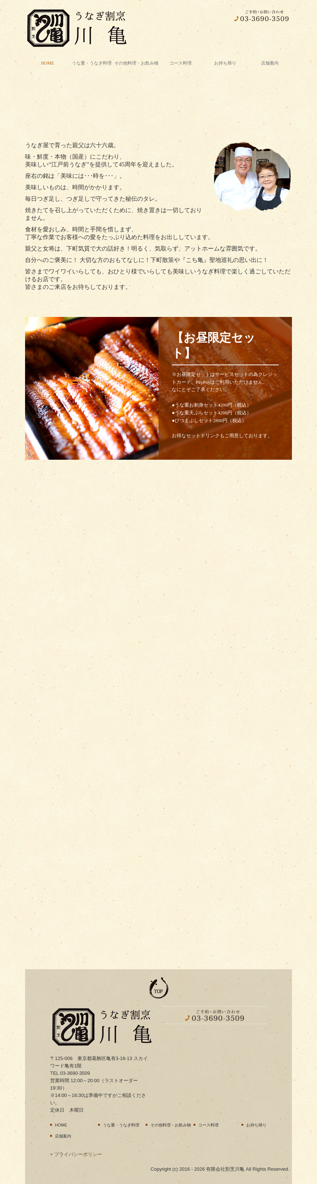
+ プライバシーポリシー (76, 1154)
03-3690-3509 (75, 1073)
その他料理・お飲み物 (136, 63)
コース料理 (181, 63)
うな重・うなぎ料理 (92, 63)
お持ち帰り (225, 63)
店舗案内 (270, 63)
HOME (47, 63)
